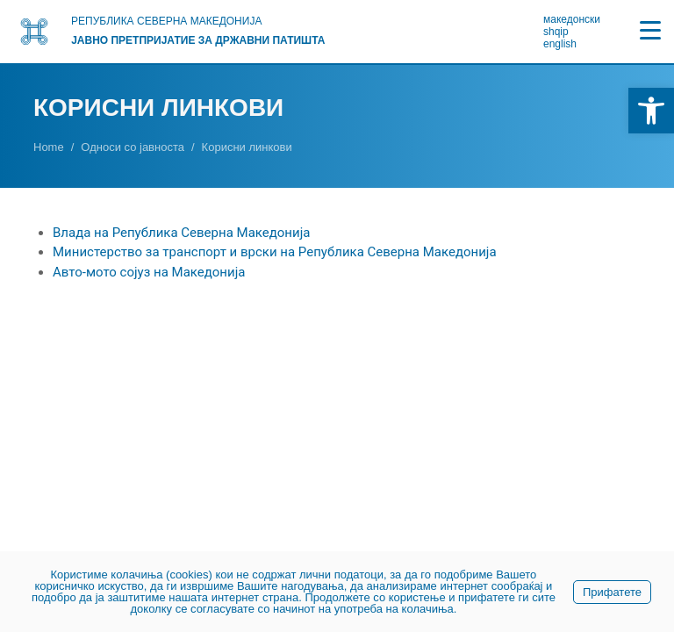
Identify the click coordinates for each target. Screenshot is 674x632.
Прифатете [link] (612, 592)
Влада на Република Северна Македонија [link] (181, 233)
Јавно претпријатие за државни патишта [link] (198, 40)
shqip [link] (556, 31)
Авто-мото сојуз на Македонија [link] (149, 272)
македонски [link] (571, 19)
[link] (651, 110)
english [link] (560, 44)
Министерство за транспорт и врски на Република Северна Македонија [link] (275, 252)
